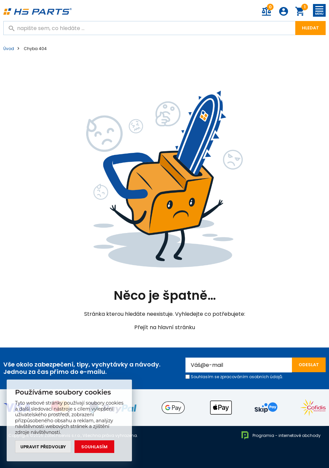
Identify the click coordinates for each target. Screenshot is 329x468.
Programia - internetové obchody (281, 435)
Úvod (8, 48)
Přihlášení (283, 11)
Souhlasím (94, 447)
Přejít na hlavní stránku (164, 327)
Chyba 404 (35, 48)
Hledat (310, 28)
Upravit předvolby (43, 447)
